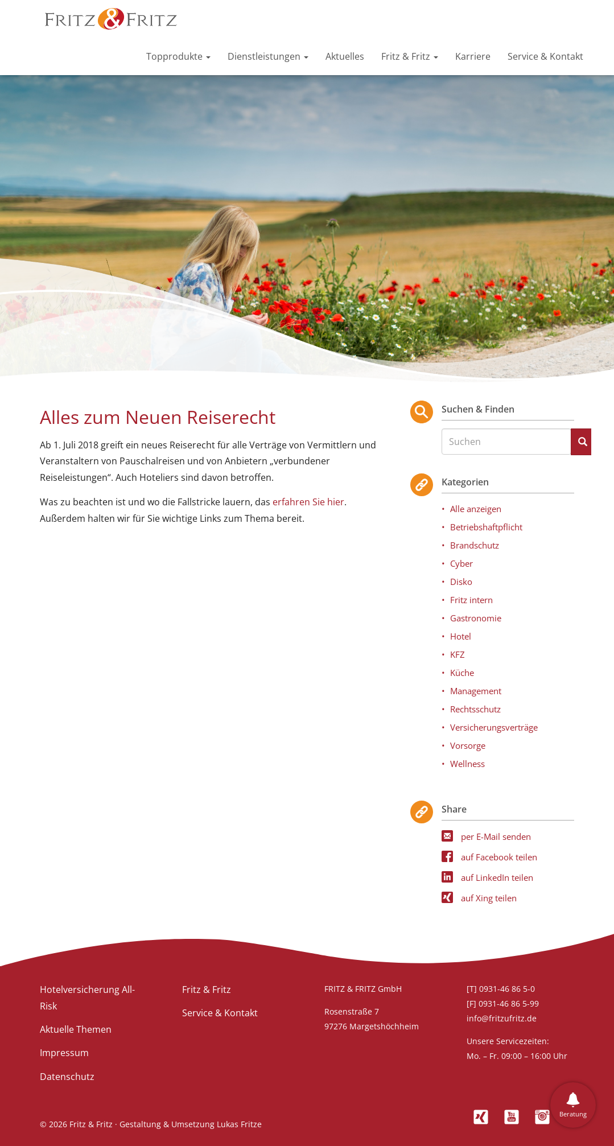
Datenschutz (67, 1076)
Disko (461, 581)
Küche (462, 672)
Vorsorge (467, 745)
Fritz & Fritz (409, 56)
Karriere (473, 56)
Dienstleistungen (268, 56)
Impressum (64, 1052)
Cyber (461, 563)
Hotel (460, 636)
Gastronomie (475, 618)
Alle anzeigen (475, 508)
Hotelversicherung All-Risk (87, 997)
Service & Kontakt (545, 56)
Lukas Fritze (239, 1124)
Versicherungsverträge (494, 727)
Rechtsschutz (475, 709)
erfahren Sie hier (308, 502)
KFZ (457, 654)
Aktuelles (344, 56)
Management (475, 690)
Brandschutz (474, 545)
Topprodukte (178, 56)
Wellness (467, 763)
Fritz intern (471, 599)
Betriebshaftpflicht (486, 527)
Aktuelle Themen (76, 1029)
